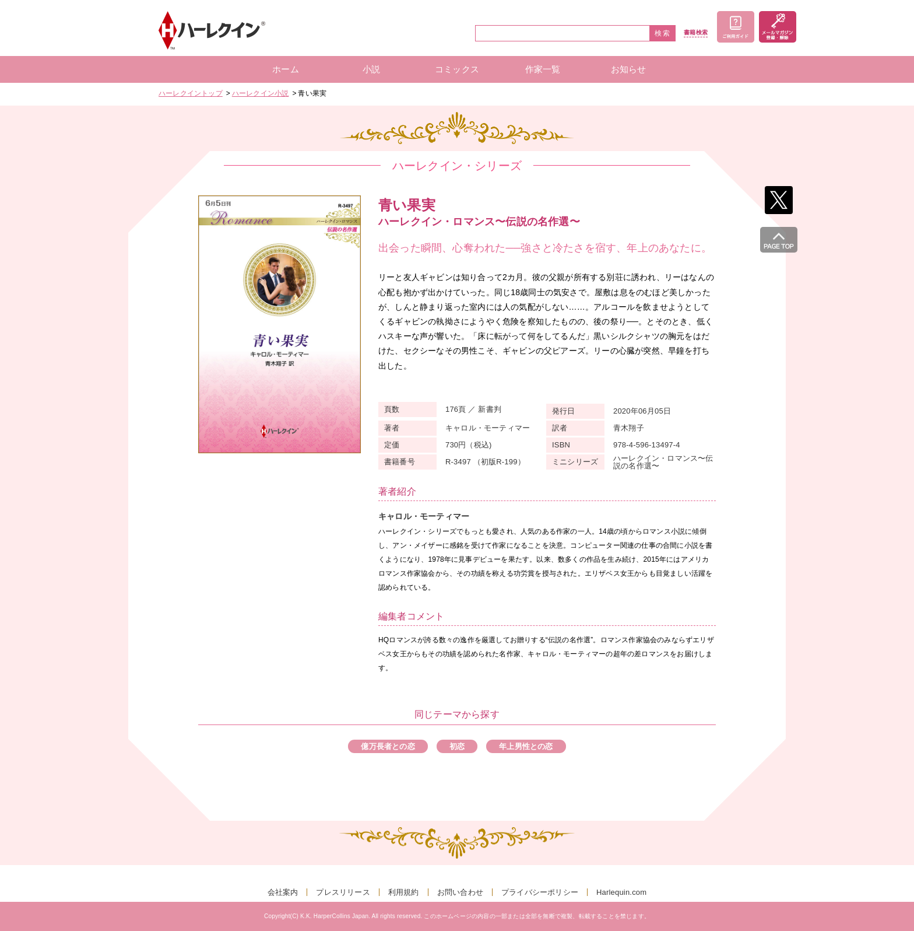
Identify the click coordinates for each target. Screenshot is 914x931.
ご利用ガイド (735, 27)
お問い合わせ (460, 892)
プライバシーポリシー (539, 892)
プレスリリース (343, 892)
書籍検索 (696, 33)
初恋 (457, 746)
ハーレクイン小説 (260, 93)
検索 (663, 33)
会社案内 (283, 892)
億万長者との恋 (387, 746)
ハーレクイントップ (191, 93)
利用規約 (403, 892)
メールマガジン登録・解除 (777, 27)
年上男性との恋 (526, 746)
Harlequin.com (621, 892)
